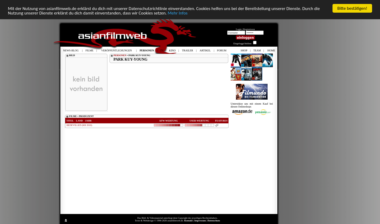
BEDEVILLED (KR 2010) (79, 125)
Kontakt (188, 220)
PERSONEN (119, 55)
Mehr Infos (177, 13)
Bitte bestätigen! (352, 8)
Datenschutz (213, 220)
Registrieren (249, 29)
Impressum (200, 220)
